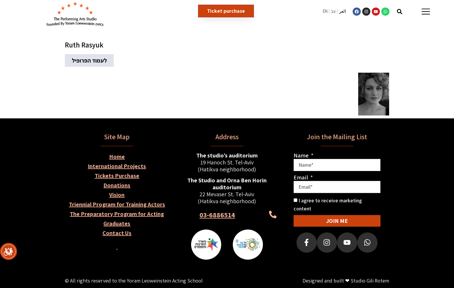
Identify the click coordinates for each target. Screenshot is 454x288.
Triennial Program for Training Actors (117, 204)
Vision (117, 195)
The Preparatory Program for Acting (117, 214)
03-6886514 (217, 214)
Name (302, 155)
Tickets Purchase (117, 175)
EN (325, 11)
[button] (399, 11)
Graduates (116, 223)
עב (333, 11)
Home (117, 156)
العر (342, 11)
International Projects (117, 166)
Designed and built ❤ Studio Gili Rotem (346, 280)
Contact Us (116, 233)
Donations (116, 185)
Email (301, 177)
